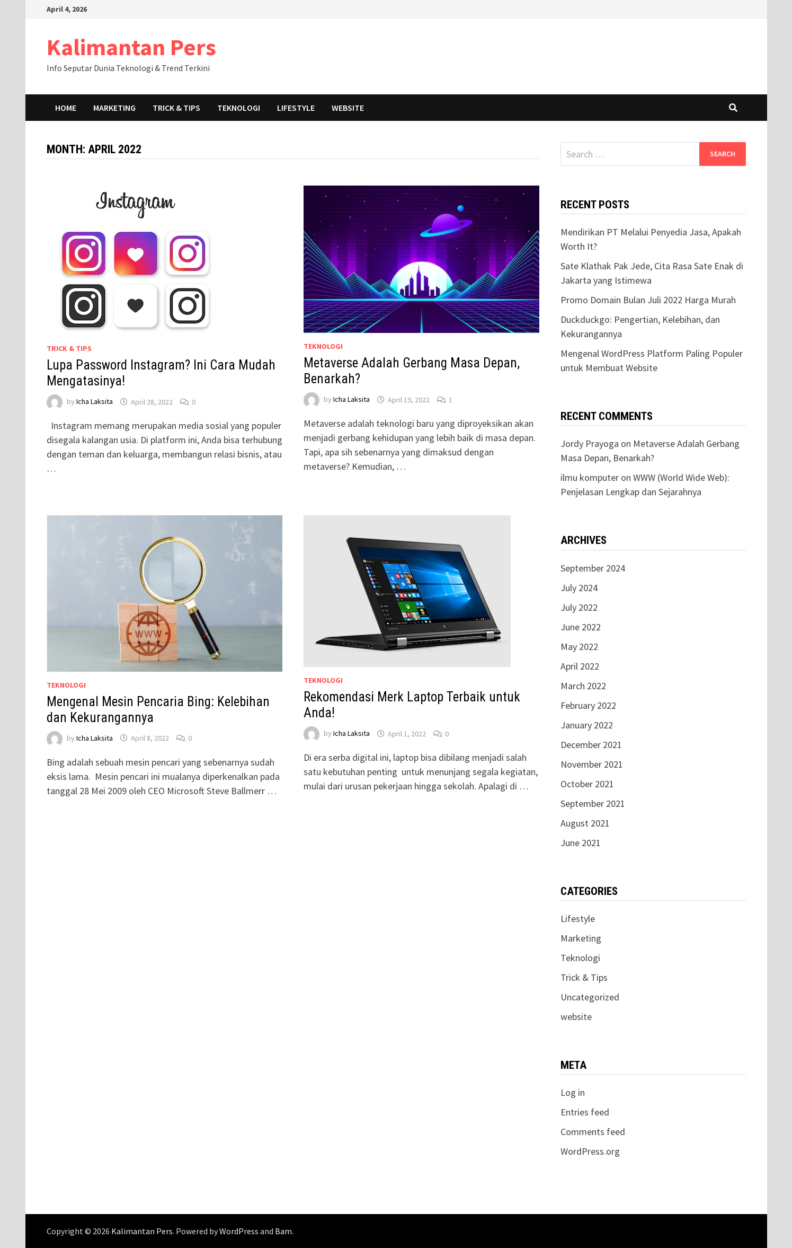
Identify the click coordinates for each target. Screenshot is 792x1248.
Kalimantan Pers (131, 46)
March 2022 (583, 686)
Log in (572, 1092)
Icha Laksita (94, 402)
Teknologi (238, 107)
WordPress (239, 1231)
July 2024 (579, 588)
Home (65, 107)
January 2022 (586, 725)
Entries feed (584, 1112)
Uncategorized (589, 997)
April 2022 (579, 666)
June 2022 (580, 627)
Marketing (114, 107)
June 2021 (580, 843)
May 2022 (579, 646)
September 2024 (592, 568)
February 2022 (588, 705)
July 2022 (579, 607)
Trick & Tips (176, 107)
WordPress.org (590, 1151)
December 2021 (591, 745)
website (576, 1016)
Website (348, 107)
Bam (283, 1231)
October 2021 (587, 784)
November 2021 (591, 764)
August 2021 (585, 823)
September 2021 (592, 803)
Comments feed (592, 1132)
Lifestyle (296, 107)
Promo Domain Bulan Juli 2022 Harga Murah (648, 300)
